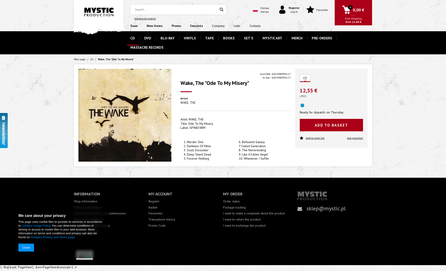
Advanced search (145, 18)
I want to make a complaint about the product (254, 213)
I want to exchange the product (244, 226)
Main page (79, 59)
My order (233, 194)
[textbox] (178, 9)
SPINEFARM (197, 128)
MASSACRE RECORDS (146, 47)
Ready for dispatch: (312, 112)
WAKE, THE (187, 103)
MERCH (297, 38)
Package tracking (234, 207)
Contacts (255, 26)
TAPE (209, 38)
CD (132, 38)
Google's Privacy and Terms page (53, 237)
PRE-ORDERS (322, 38)
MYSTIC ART (272, 38)
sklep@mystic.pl (326, 208)
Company (218, 26)
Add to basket (331, 125)
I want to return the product (242, 219)
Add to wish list (312, 138)
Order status (231, 201)
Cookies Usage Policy (36, 225)
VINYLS (190, 38)
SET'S (248, 38)
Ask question (355, 138)
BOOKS (229, 38)
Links (237, 26)
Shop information (85, 201)
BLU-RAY (168, 38)
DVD (147, 38)
